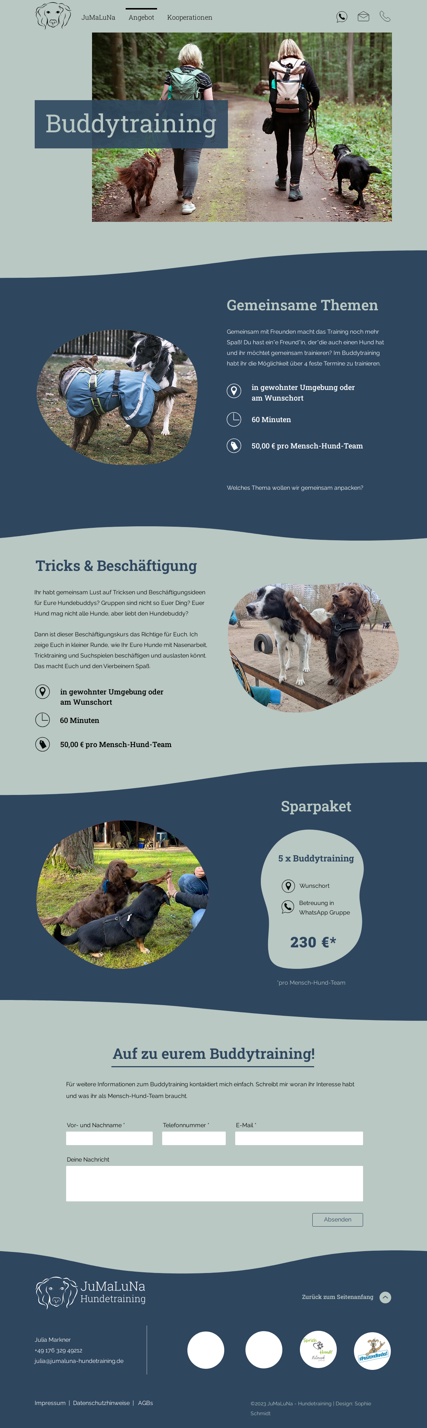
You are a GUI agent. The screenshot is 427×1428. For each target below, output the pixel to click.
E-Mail (244, 1125)
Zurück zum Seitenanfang (337, 1296)
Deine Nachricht (88, 1160)
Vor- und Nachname (94, 1125)
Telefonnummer (184, 1125)
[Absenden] (337, 1220)
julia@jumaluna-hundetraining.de (79, 1360)
